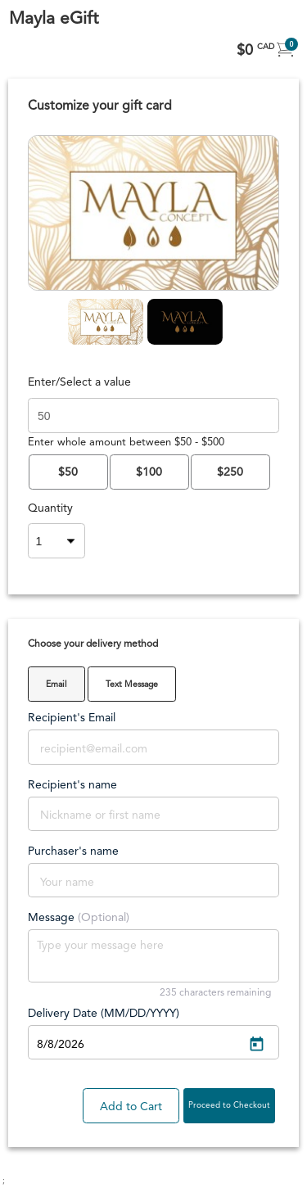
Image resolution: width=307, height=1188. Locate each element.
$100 (149, 472)
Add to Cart (131, 1107)
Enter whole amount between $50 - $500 (126, 442)
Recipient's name (72, 785)
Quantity (48, 508)
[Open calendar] (256, 1044)
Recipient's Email (71, 718)
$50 (68, 472)
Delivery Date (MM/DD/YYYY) (103, 1013)
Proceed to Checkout (229, 1105)
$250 (230, 472)
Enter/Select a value (79, 382)
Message (78, 918)
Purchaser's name (73, 851)
